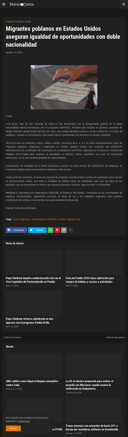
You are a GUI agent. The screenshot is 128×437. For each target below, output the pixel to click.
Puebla (61, 219)
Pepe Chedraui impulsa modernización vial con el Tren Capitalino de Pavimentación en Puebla (33, 279)
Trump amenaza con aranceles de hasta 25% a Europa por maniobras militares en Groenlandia (92, 427)
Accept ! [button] (13, 428)
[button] (4, 4)
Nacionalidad (39, 219)
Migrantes (25, 219)
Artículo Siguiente (115, 337)
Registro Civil (73, 219)
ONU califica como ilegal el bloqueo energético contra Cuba (32, 382)
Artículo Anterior (12, 337)
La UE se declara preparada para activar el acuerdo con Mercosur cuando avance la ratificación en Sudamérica (89, 384)
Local (28, 21)
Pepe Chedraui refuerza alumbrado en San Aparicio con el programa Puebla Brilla (29, 320)
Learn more (24, 421)
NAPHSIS (52, 219)
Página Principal (14, 21)
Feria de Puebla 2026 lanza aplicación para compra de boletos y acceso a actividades (90, 279)
